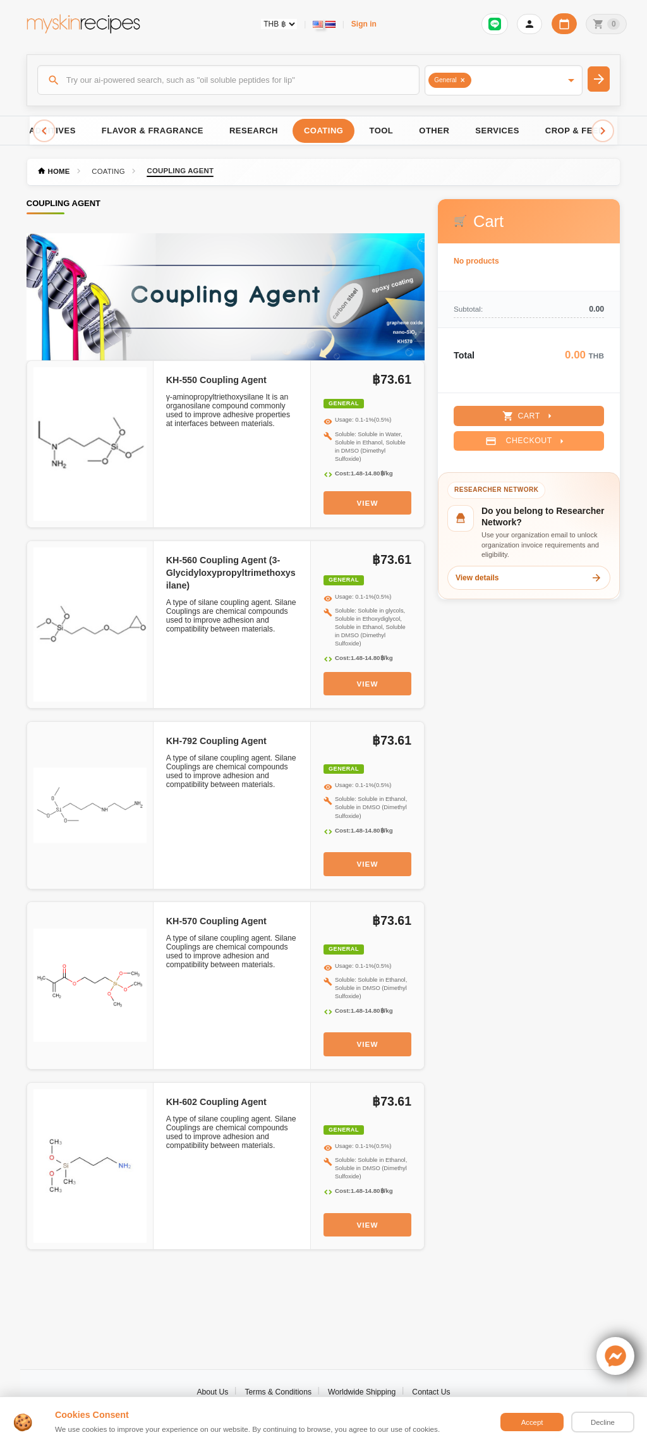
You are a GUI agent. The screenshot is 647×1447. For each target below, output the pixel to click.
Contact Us (431, 1392)
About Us (212, 1392)
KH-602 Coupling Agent (216, 1102)
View (367, 503)
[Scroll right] (602, 130)
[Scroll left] (44, 130)
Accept (532, 1422)
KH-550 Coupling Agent (216, 380)
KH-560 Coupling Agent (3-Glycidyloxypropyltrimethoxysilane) (231, 572)
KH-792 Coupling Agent (216, 741)
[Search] (228, 79)
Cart (528, 416)
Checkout (526, 441)
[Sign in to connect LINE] (494, 24)
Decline (603, 1422)
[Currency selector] (279, 24)
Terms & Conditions (278, 1392)
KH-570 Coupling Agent (216, 921)
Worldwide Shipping (362, 1392)
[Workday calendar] (564, 23)
